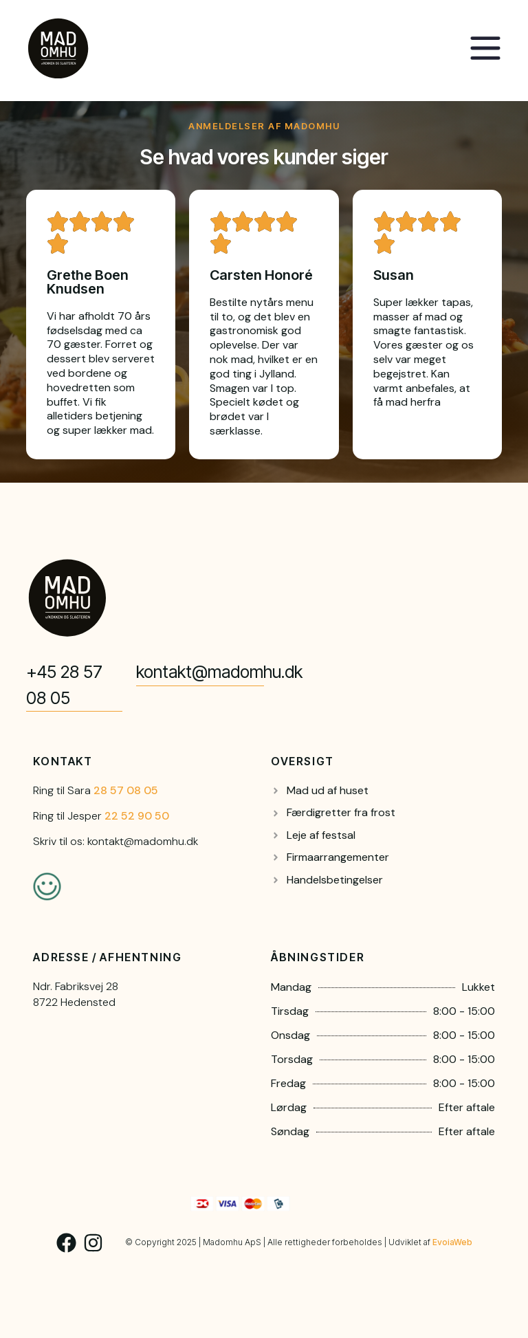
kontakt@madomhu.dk (219, 671)
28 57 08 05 (126, 790)
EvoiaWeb (452, 1242)
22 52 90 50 (136, 816)
